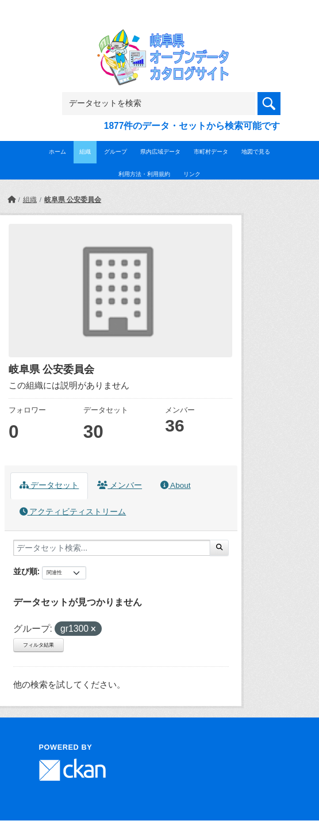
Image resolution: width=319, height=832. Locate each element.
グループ (115, 151)
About (175, 485)
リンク (192, 174)
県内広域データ (160, 151)
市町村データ (211, 151)
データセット (49, 485)
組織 (85, 151)
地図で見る (255, 151)
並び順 (25, 571)
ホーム (57, 151)
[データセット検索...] (111, 548)
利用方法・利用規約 (144, 174)
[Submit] (219, 548)
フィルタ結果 (38, 645)
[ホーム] (11, 200)
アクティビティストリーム (73, 511)
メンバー (119, 485)
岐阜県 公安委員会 (72, 200)
